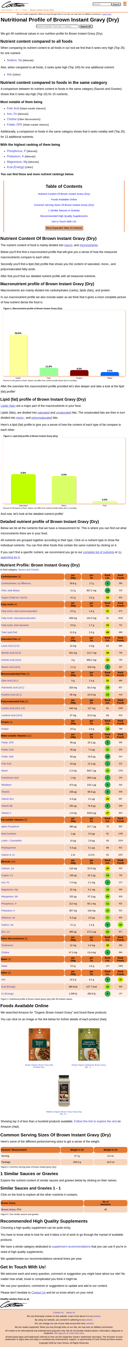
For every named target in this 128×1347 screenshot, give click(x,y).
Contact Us (38, 1292)
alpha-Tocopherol (10, 826)
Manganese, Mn (9, 896)
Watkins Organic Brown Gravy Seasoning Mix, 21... (64, 1113)
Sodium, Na (14, 60)
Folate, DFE (14, 124)
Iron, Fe (12, 113)
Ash (9, 74)
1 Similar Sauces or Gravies (64, 210)
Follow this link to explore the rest (95, 1121)
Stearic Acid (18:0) (10, 667)
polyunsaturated (42, 417)
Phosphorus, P (16, 151)
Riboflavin (6, 785)
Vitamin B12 (7, 799)
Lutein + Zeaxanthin (11, 840)
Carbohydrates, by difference (16, 583)
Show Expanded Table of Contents (64, 228)
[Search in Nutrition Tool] (57, 26)
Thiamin (5, 791)
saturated (44, 412)
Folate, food (7, 749)
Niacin (4, 770)
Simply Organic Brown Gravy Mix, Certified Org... (39, 1066)
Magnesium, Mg (17, 161)
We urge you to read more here (69, 1333)
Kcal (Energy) (15, 167)
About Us (70, 1312)
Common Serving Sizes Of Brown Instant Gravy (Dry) (64, 204)
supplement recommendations (71, 1246)
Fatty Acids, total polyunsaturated (18, 618)
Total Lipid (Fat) (9, 632)
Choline (12, 119)
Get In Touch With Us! (64, 221)
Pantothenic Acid (9, 777)
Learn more (106, 14)
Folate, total (7, 756)
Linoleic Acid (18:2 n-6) (13, 708)
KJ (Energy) (7, 993)
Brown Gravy (8, 1209)
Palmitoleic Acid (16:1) (12, 687)
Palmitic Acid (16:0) (11, 660)
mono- (20, 417)
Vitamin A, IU (8, 854)
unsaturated (63, 412)
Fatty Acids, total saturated (15, 625)
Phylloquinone (8, 847)
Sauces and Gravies (28, 569)
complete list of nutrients (98, 552)
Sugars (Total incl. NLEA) (14, 597)
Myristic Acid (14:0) (11, 652)
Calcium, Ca (7, 868)
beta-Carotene (8, 833)
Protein (5, 729)
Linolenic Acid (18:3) (11, 715)
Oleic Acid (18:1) (9, 680)
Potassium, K (15, 156)
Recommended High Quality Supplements (64, 216)
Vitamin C (6, 813)
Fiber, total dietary (10, 590)
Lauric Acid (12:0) (10, 646)
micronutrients (89, 245)
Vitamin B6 (6, 806)
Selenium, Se (8, 917)
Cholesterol (7, 945)
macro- (68, 245)
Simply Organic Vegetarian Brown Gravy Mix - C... (89, 1066)
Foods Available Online (64, 199)
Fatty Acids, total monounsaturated (19, 611)
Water (4, 966)
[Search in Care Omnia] (102, 4)
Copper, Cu (7, 875)
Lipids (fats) (8, 405)
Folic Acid (13, 108)
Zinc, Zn (5, 931)
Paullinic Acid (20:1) (11, 694)
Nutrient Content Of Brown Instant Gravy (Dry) (64, 193)
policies (96, 1316)
